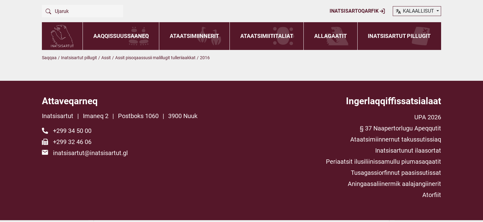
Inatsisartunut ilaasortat (408, 150)
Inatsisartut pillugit (399, 36)
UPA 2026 (427, 117)
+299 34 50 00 (72, 130)
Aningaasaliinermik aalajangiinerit (394, 183)
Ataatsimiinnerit (194, 36)
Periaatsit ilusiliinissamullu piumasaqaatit (383, 161)
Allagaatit (330, 36)
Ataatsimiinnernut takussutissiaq (395, 139)
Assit (106, 57)
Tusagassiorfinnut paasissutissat (396, 172)
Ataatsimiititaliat (266, 36)
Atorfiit (431, 195)
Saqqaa (49, 57)
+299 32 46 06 (72, 142)
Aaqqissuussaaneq (121, 36)
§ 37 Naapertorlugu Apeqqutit (400, 128)
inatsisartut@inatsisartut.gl (90, 153)
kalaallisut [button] (415, 11)
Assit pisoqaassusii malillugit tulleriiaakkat (155, 57)
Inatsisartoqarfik (357, 11)
